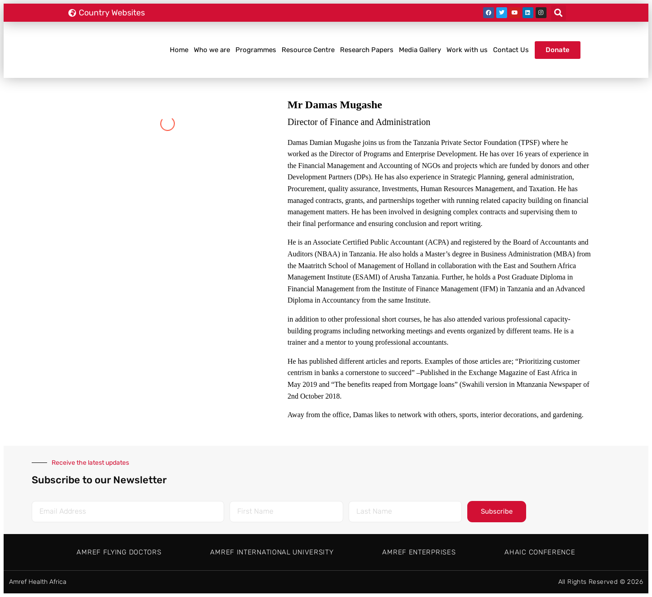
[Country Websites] (72, 13)
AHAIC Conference (539, 552)
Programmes (255, 50)
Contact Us (511, 50)
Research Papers (366, 50)
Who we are (212, 50)
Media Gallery (420, 50)
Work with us (467, 50)
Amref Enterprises (418, 552)
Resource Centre (308, 50)
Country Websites (112, 13)
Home (179, 50)
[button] (558, 12)
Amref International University (271, 552)
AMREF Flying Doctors (119, 552)
